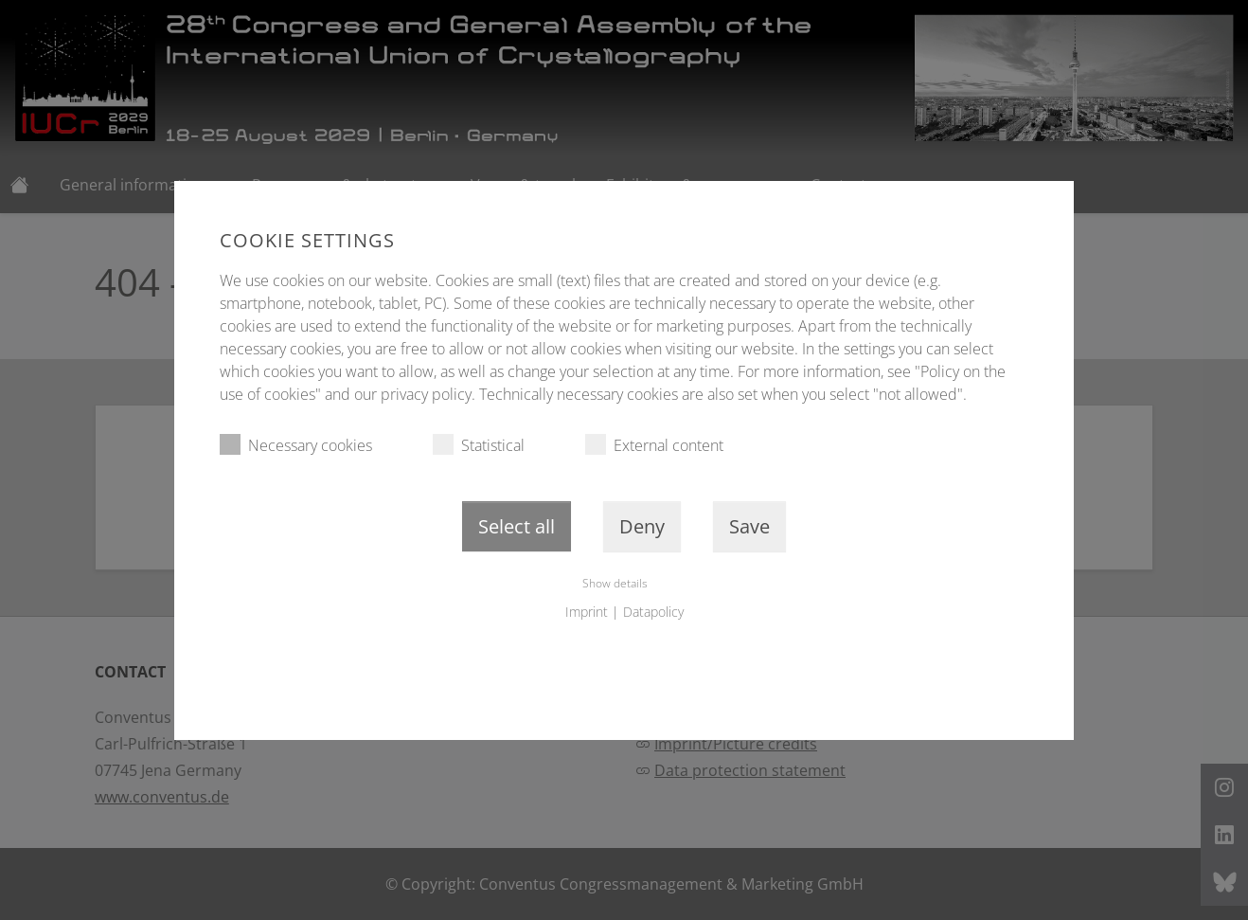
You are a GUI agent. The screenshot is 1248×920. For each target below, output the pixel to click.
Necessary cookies (296, 445)
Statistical (479, 445)
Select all (516, 526)
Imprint (586, 612)
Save (749, 526)
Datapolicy (653, 612)
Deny (642, 526)
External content (654, 445)
